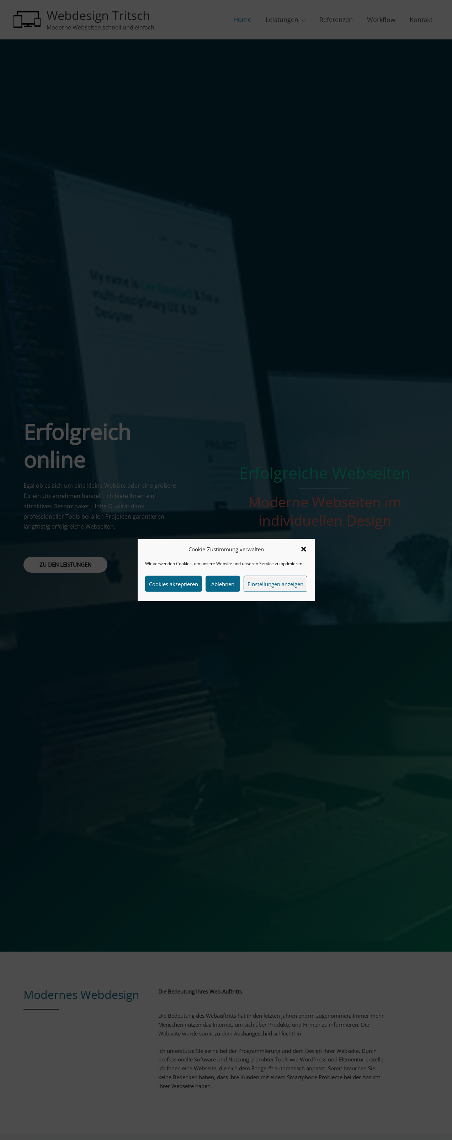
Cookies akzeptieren (173, 583)
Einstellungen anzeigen (275, 583)
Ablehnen (222, 583)
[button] (303, 549)
